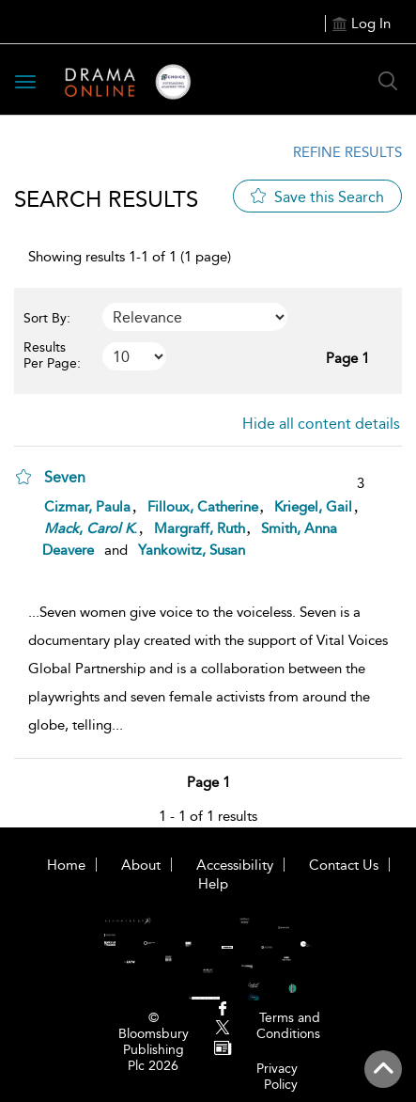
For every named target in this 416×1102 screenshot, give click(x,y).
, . (90, 528)
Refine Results (347, 152)
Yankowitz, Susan (191, 550)
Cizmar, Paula (87, 506)
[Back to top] (383, 1069)
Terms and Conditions (288, 1026)
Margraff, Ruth (199, 528)
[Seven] (73, 476)
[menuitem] (223, 1010)
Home (66, 865)
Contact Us (343, 865)
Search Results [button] (106, 199)
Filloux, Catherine (202, 506)
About (141, 865)
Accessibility (234, 865)
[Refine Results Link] (336, 152)
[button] (23, 476)
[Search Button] (387, 80)
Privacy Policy (277, 1077)
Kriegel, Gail (313, 506)
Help (213, 883)
